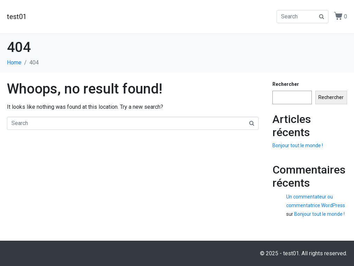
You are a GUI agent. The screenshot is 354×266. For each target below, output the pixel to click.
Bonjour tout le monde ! (297, 145)
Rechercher (285, 84)
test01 (17, 16)
